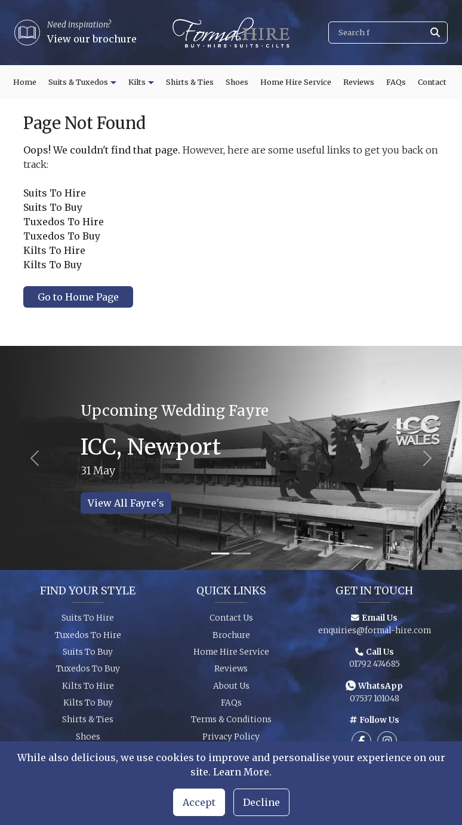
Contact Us (231, 622)
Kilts (137, 82)
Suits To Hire (87, 622)
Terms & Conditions (231, 724)
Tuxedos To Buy (88, 673)
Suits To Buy (88, 656)
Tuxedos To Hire (88, 639)
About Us (231, 690)
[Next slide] (427, 458)
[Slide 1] (220, 553)
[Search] (388, 33)
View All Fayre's (126, 503)
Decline (261, 802)
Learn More (241, 772)
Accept (199, 802)
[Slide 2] (242, 553)
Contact (432, 82)
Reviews (358, 82)
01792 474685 (374, 668)
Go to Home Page (78, 297)
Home (24, 82)
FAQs (396, 82)
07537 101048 (374, 702)
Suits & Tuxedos (78, 82)
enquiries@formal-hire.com (374, 634)
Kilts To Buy (88, 707)
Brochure (231, 639)
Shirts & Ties (190, 82)
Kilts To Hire (88, 690)
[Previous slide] (34, 458)
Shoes (237, 82)
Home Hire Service (295, 82)
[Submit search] (435, 33)
